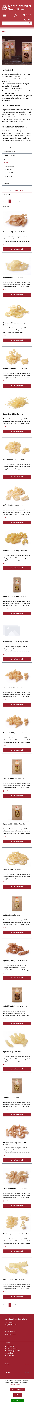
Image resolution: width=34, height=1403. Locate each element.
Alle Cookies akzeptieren (18, 1400)
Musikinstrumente (9, 155)
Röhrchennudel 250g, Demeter (15, 551)
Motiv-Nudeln (9, 176)
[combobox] (14, 23)
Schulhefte (7, 180)
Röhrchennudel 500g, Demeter (15, 596)
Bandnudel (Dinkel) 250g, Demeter (16, 232)
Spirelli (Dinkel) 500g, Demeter (15, 1006)
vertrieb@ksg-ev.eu (13, 1351)
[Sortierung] (17, 206)
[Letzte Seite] (19, 201)
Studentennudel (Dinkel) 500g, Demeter (15, 1144)
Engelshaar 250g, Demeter (13, 414)
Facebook (9, 1353)
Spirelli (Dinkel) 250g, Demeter (15, 960)
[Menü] (4, 15)
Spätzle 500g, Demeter (12, 915)
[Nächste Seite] (15, 201)
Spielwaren (7, 159)
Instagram (9, 1355)
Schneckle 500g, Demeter (13, 733)
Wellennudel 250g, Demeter (14, 1279)
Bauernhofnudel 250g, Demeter (15, 368)
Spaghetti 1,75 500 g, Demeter (14, 778)
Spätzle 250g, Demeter (12, 869)
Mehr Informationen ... (17, 1384)
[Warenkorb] (26, 15)
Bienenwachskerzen (10, 151)
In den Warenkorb (17, 249)
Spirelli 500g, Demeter (11, 1097)
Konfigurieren (18, 1395)
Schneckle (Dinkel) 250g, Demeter (16, 642)
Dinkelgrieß (8, 169)
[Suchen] (29, 23)
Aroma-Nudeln (9, 173)
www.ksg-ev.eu (10, 1334)
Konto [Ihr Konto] (27, 19)
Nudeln (6, 163)
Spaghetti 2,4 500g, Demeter (14, 824)
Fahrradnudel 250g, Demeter (14, 459)
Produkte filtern (17, 190)
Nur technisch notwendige (18, 1389)
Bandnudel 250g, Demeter (13, 277)
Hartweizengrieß (9, 166)
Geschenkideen (8, 148)
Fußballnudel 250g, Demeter (14, 505)
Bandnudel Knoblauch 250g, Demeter (14, 324)
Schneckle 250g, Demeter (13, 687)
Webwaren (7, 183)
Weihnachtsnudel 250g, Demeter (15, 1234)
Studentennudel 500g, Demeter (15, 1188)
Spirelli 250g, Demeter (11, 1052)
